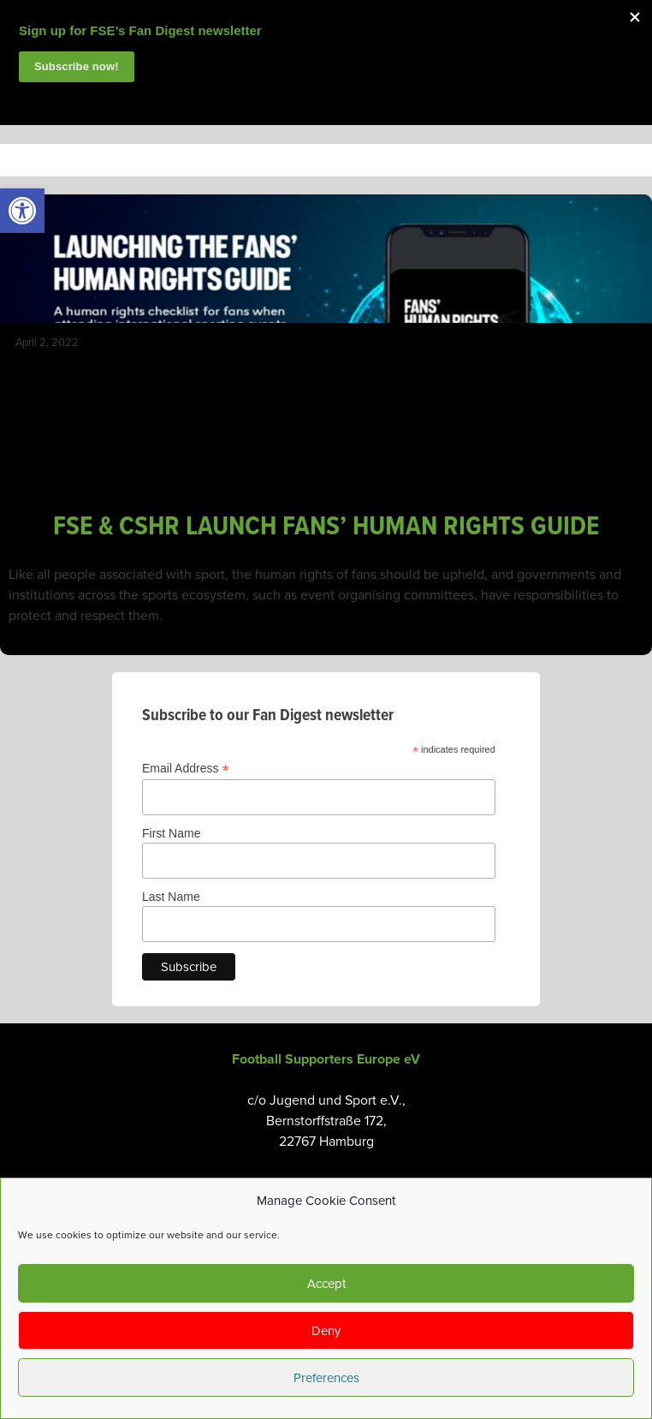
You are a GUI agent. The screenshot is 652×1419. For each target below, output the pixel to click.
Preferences (326, 1378)
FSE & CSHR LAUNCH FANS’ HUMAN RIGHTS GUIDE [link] (326, 527)
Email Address (185, 768)
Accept (326, 1283)
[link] (22, 210)
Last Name (171, 896)
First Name (171, 833)
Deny (326, 1331)
